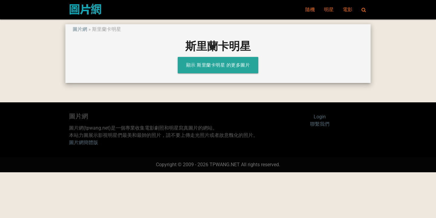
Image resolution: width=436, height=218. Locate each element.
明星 (329, 9)
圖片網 (80, 29)
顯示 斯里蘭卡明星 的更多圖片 (218, 65)
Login (320, 117)
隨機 (310, 9)
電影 (347, 9)
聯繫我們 (319, 124)
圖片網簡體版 (83, 142)
